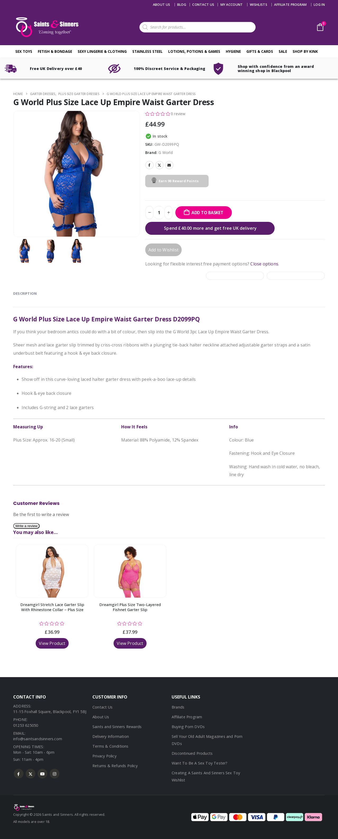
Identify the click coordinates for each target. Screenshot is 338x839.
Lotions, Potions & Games (194, 51)
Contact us (203, 4)
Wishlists (258, 4)
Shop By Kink (305, 51)
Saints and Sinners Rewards (117, 726)
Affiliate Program (290, 4)
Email (169, 165)
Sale (283, 51)
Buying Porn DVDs (188, 726)
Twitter (159, 165)
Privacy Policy (104, 755)
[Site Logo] (46, 27)
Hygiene (233, 51)
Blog (181, 4)
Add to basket (207, 212)
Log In (319, 4)
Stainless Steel (147, 51)
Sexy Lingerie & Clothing (102, 51)
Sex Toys (23, 51)
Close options (264, 264)
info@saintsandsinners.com (37, 738)
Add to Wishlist (163, 250)
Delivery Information (110, 736)
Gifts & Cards (259, 51)
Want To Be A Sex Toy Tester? (200, 763)
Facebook (149, 165)
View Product (52, 643)
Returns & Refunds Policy (115, 765)
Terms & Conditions (110, 746)
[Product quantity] (159, 212)
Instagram (54, 774)
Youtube (42, 774)
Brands (178, 707)
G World (165, 152)
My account (231, 4)
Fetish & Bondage (55, 51)
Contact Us (102, 707)
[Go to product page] (52, 571)
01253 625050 (25, 725)
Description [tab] (25, 293)
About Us (161, 4)
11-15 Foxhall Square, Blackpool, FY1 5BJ (49, 711)
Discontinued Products (192, 753)
